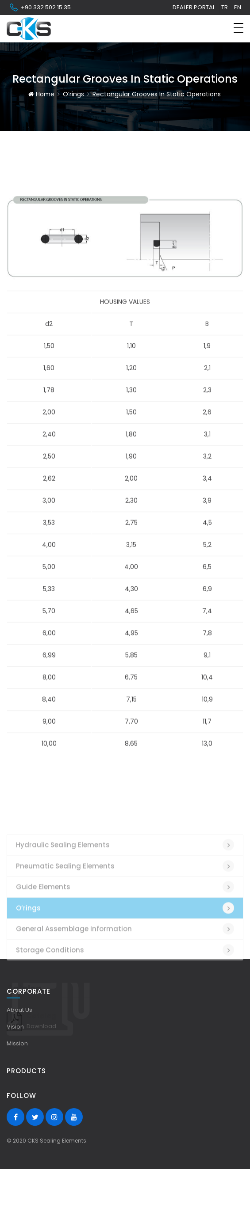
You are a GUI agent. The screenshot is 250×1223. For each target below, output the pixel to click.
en (237, 7)
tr (224, 7)
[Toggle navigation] (238, 28)
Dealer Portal (194, 7)
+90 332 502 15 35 (40, 7)
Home (41, 94)
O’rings (73, 94)
